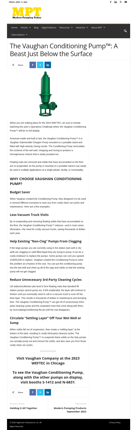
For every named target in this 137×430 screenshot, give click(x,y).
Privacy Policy (115, 422)
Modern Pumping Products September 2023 (70, 409)
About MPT (98, 27)
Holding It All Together (23, 408)
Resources (65, 27)
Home (14, 27)
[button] (125, 31)
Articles (26, 27)
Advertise (82, 27)
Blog (36, 27)
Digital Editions (49, 27)
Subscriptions (19, 34)
